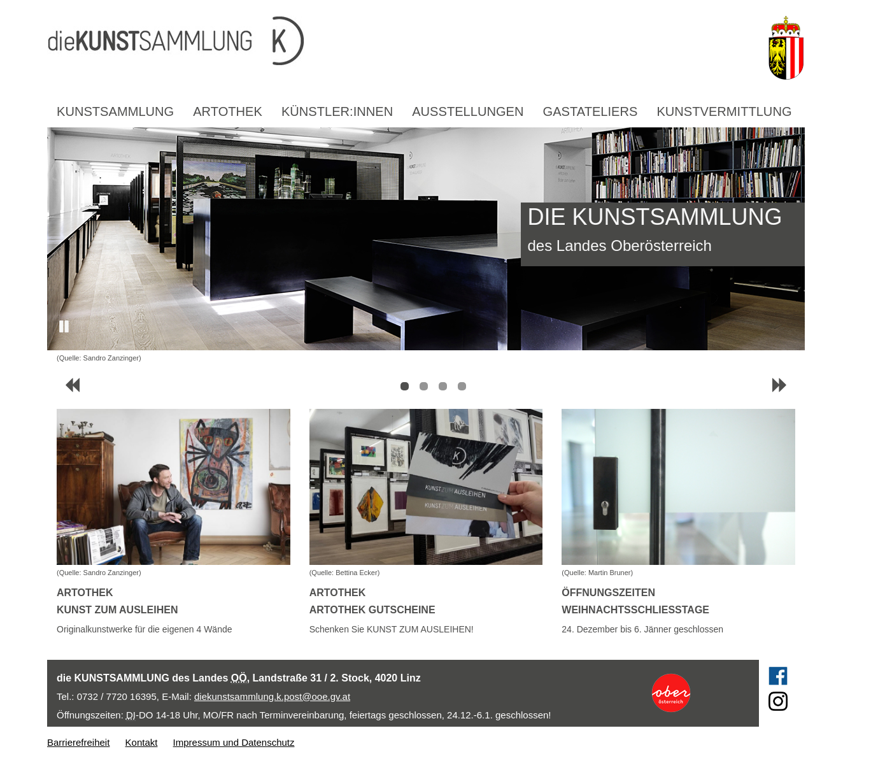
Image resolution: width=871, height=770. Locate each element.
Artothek (227, 111)
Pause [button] (65, 326)
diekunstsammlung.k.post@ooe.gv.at (272, 696)
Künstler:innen (337, 111)
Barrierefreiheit (78, 742)
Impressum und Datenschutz (234, 742)
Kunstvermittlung (723, 111)
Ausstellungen (467, 111)
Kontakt (141, 742)
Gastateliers (590, 111)
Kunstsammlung (115, 111)
